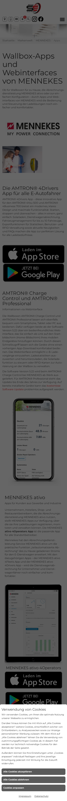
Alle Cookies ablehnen (16, 779)
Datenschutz (41, 796)
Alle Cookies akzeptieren (17, 771)
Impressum (25, 796)
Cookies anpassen (13, 787)
